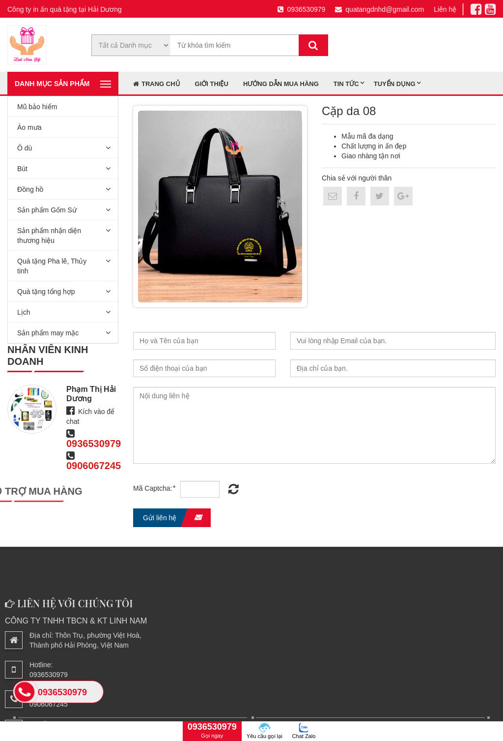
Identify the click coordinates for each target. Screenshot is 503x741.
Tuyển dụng (395, 84)
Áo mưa (29, 127)
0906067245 (93, 465)
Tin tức (346, 84)
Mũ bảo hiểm (37, 107)
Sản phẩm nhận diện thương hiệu (49, 235)
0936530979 (301, 9)
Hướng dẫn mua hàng (281, 84)
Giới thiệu (211, 84)
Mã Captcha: (154, 488)
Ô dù (24, 148)
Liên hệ (445, 9)
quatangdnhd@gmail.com (379, 9)
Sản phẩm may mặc (48, 333)
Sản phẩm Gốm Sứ (47, 210)
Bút (22, 169)
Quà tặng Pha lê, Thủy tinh (51, 266)
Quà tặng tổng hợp (46, 292)
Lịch (23, 312)
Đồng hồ (30, 189)
